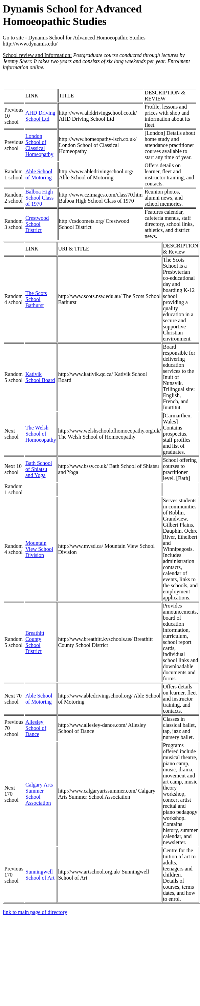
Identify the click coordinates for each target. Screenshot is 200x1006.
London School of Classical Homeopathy (39, 145)
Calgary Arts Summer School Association (39, 794)
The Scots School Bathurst (36, 299)
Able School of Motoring (38, 174)
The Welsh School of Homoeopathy (40, 434)
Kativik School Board (40, 377)
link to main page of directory (35, 912)
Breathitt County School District (34, 642)
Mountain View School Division (39, 549)
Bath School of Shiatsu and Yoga (38, 469)
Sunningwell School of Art (39, 875)
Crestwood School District (37, 224)
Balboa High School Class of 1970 (39, 198)
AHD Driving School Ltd (40, 116)
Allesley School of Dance (35, 728)
